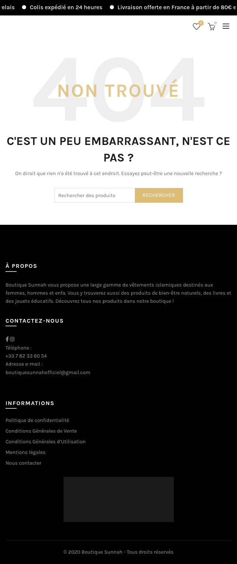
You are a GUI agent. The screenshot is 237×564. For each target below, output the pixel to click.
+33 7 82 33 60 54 (26, 356)
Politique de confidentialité (37, 420)
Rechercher (159, 195)
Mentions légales (26, 452)
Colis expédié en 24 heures (70, 7)
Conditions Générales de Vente (41, 431)
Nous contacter (23, 463)
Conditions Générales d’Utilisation (46, 442)
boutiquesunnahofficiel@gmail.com (48, 372)
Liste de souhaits (200, 23)
